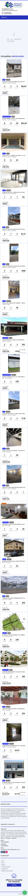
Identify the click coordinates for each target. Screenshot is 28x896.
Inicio (2, 860)
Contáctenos (4, 868)
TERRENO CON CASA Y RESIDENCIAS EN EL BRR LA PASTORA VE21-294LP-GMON (14, 598)
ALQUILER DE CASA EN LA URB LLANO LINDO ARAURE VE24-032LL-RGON (14, 413)
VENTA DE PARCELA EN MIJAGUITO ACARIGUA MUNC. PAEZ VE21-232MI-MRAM (14, 266)
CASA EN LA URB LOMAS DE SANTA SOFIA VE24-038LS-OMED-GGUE (14, 487)
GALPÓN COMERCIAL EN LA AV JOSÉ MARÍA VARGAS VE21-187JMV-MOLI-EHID (14, 376)
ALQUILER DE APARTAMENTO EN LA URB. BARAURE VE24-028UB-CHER (14, 745)
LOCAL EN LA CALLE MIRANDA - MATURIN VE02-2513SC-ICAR (14, 450)
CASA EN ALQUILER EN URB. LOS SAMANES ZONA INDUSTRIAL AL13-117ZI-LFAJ (14, 708)
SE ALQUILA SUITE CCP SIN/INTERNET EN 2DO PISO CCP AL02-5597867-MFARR (14, 524)
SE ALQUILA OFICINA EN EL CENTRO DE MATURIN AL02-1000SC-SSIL (14, 561)
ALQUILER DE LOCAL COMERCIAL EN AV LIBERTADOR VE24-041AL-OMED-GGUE (14, 192)
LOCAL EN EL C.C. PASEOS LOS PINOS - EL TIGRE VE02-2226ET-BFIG (14, 155)
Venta (2, 862)
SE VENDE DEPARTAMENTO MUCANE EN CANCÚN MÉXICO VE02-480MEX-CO (14, 671)
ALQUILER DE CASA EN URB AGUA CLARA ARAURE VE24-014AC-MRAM (14, 81)
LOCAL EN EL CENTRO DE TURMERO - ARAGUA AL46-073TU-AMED (14, 303)
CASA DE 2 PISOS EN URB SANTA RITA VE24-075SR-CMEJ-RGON (14, 229)
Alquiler (3, 864)
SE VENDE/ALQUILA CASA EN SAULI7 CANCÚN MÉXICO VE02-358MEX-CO (14, 782)
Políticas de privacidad (7, 871)
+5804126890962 (8, 13)
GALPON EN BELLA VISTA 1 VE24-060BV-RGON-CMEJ (14, 118)
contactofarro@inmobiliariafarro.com (9, 10)
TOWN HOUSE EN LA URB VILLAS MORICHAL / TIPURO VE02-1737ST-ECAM (14, 339)
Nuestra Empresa (5, 866)
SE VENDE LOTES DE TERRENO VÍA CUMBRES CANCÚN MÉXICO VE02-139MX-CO (14, 635)
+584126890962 (7, 12)
